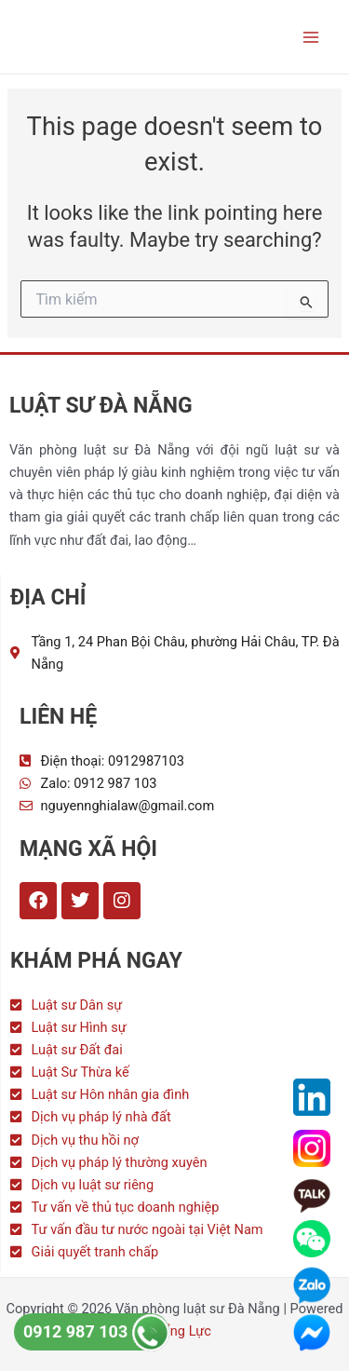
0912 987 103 (96, 1331)
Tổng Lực (182, 1331)
